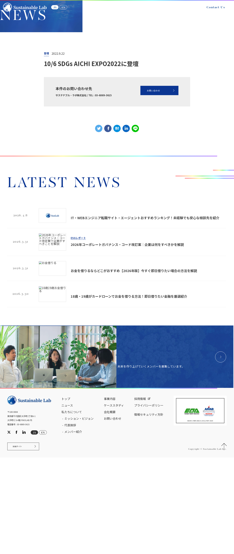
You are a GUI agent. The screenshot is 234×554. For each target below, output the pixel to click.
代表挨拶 (70, 518)
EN (67, 10)
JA (59, 10)
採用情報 (140, 492)
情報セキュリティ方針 (148, 508)
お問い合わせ (145, 151)
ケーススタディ (114, 499)
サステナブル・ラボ (18, 82)
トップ (65, 492)
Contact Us (212, 10)
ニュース (44, 82)
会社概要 (110, 505)
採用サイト (21, 541)
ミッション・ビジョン (79, 512)
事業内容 (110, 492)
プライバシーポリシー (148, 499)
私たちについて (71, 505)
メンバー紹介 (73, 525)
